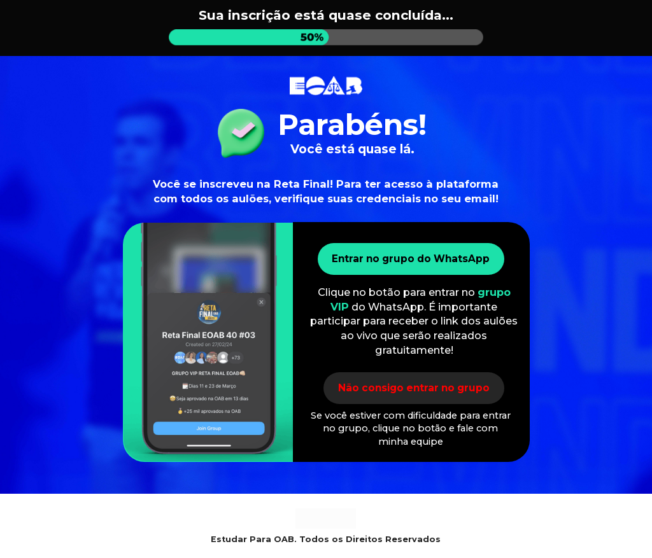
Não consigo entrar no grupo (414, 388)
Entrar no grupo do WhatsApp (411, 259)
